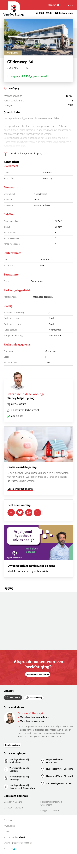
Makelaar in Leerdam (13, 807)
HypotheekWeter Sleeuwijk (59, 776)
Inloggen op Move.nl (49, 810)
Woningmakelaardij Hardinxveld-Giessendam (22, 787)
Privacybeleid (9, 826)
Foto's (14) (14, 88)
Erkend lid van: (18, 843)
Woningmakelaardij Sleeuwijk (19, 778)
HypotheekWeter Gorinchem (54, 761)
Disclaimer (8, 820)
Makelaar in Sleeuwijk (13, 801)
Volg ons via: (15, 837)
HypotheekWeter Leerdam (59, 768)
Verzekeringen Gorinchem (59, 783)
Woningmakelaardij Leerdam (19, 769)
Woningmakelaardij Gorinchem (19, 761)
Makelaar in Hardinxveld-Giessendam (51, 803)
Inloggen (55, 4)
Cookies (7, 832)
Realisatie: (9, 849)
